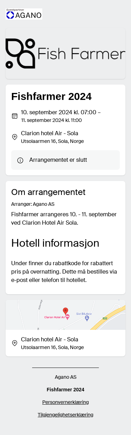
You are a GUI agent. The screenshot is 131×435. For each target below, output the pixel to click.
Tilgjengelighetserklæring (65, 415)
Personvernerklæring (65, 402)
